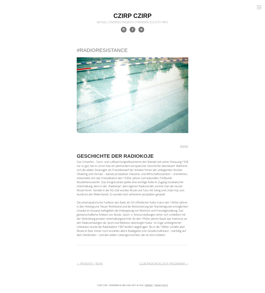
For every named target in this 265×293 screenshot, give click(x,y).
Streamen (142, 22)
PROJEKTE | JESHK (90, 263)
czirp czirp (132, 15)
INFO (165, 22)
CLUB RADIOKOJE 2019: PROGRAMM (163, 263)
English (184, 146)
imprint (149, 285)
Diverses (115, 22)
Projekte (128, 22)
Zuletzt (155, 22)
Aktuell (102, 22)
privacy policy (161, 285)
